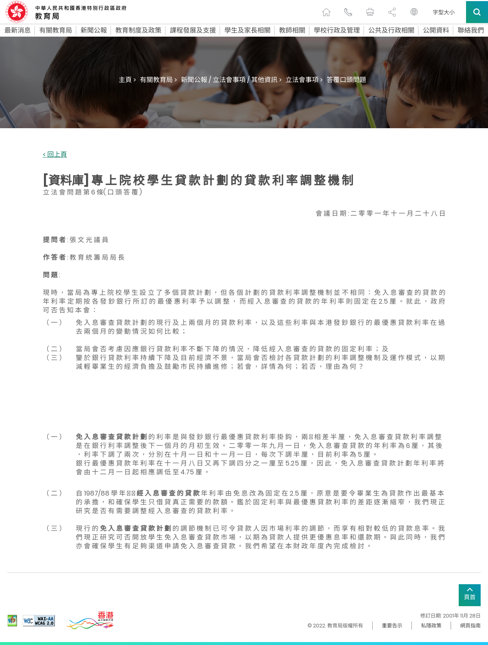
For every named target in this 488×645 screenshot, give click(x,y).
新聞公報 (94, 30)
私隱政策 (431, 625)
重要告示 (392, 625)
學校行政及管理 (337, 30)
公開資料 (436, 30)
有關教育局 (55, 30)
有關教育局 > (158, 79)
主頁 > (127, 79)
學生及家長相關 (247, 30)
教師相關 (292, 30)
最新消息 (17, 30)
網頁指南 (470, 625)
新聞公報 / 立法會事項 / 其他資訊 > (231, 79)
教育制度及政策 (138, 30)
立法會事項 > (304, 79)
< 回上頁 (55, 155)
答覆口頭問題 (346, 79)
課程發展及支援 (193, 30)
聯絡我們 (471, 30)
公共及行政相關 (391, 30)
